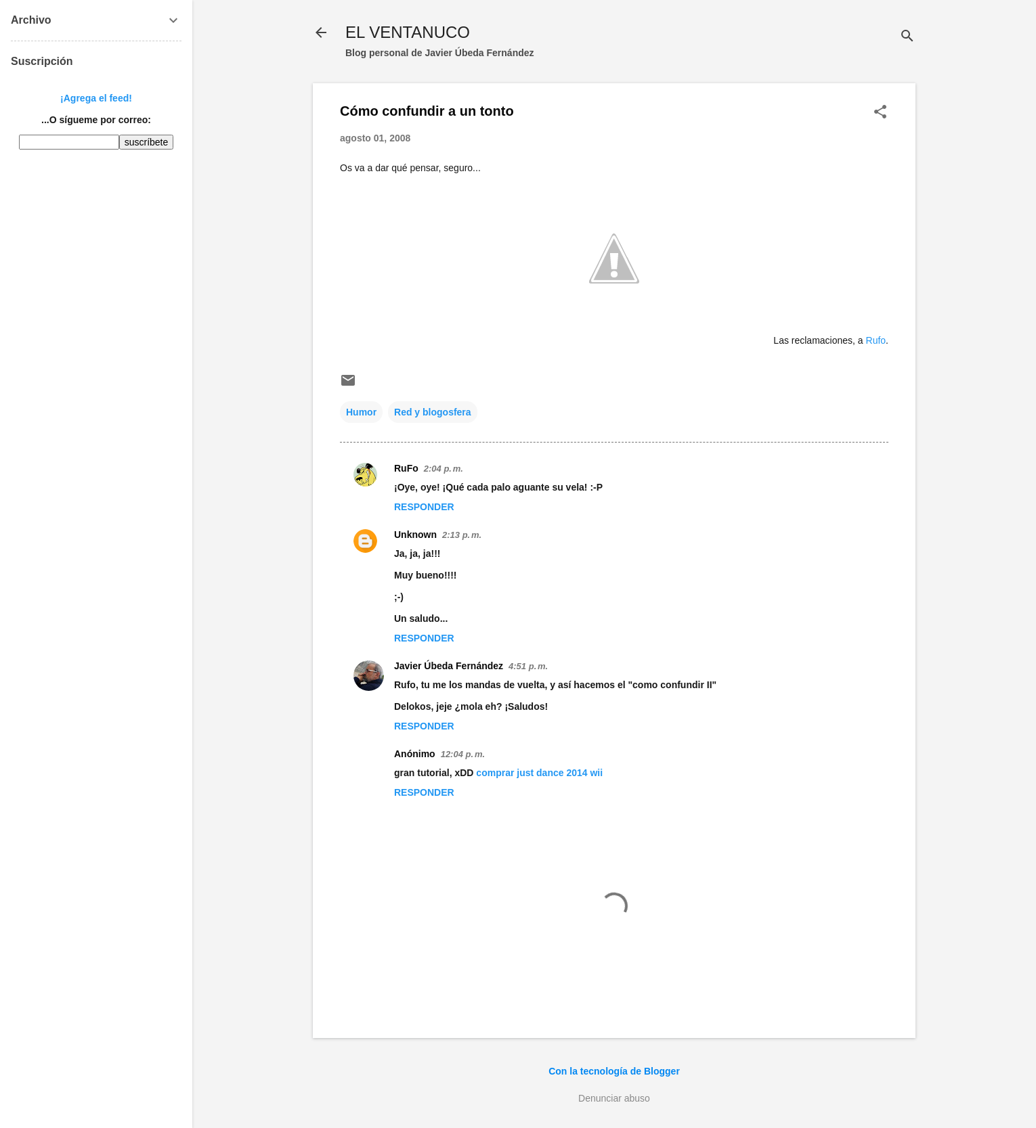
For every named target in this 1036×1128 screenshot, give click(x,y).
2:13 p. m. (461, 535)
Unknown (415, 534)
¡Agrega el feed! (96, 98)
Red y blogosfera (432, 412)
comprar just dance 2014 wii (539, 772)
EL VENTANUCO (407, 32)
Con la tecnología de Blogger (614, 1071)
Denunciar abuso (614, 1098)
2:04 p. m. (443, 469)
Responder (424, 506)
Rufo (876, 340)
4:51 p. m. (528, 666)
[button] (880, 113)
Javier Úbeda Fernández (448, 665)
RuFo (406, 468)
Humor (361, 412)
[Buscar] (907, 37)
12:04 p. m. (463, 754)
